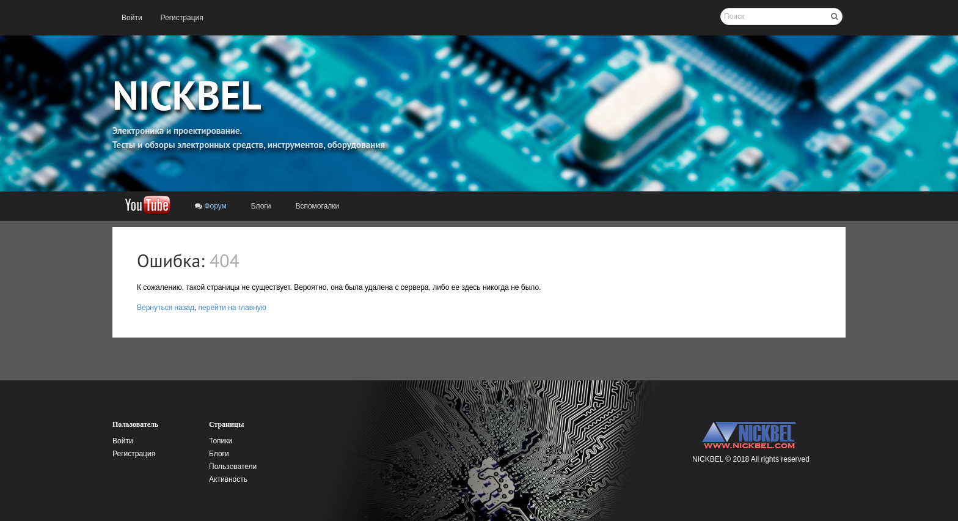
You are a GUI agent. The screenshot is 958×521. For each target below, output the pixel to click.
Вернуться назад (165, 307)
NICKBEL (186, 94)
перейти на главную (232, 307)
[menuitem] (132, 17)
